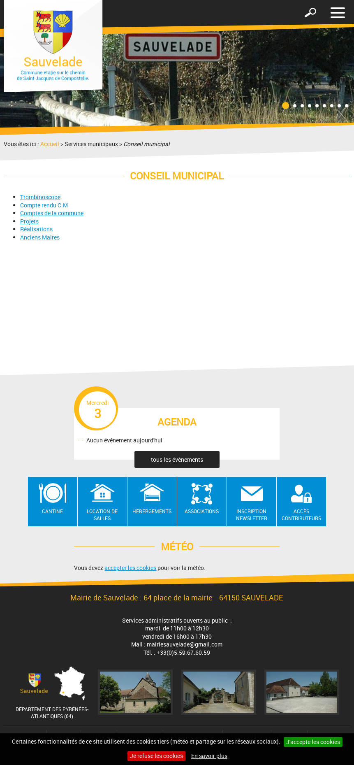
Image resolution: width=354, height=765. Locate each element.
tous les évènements (177, 459)
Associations (202, 511)
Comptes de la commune (51, 213)
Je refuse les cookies (156, 756)
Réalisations (36, 229)
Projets (29, 221)
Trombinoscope (40, 197)
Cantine (52, 511)
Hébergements (151, 511)
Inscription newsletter (251, 514)
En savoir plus (209, 756)
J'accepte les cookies (313, 742)
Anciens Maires (40, 237)
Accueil (49, 144)
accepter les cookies (130, 568)
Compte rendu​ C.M (44, 205)
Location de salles (102, 514)
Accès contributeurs (301, 514)
